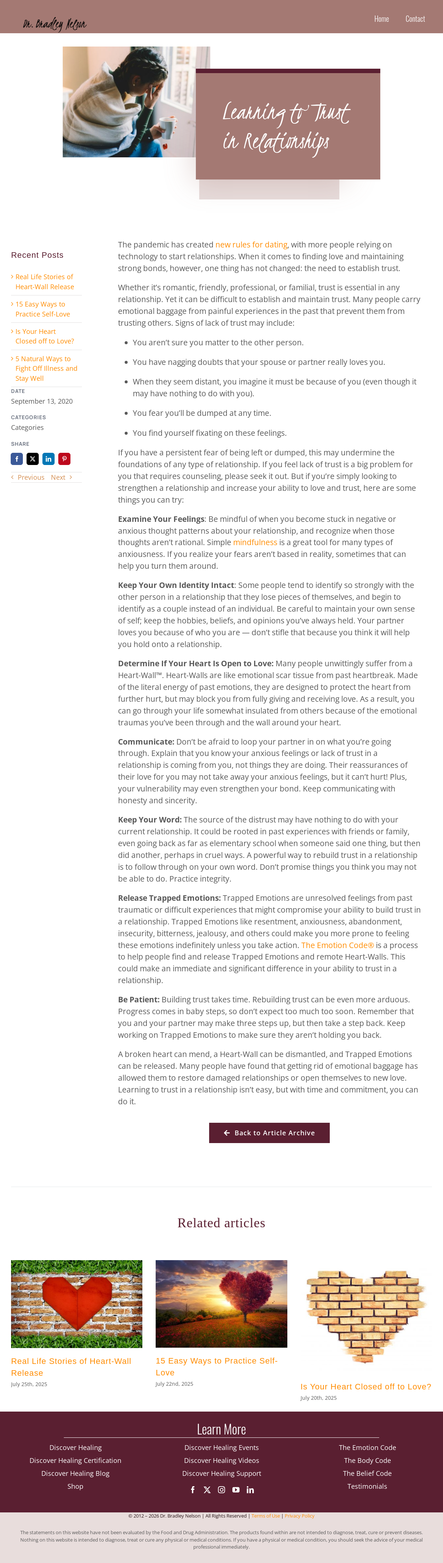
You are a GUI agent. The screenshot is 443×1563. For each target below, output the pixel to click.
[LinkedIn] (48, 459)
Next (58, 477)
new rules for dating (251, 244)
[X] (33, 459)
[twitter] (207, 1493)
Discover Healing (75, 1451)
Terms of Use (266, 1520)
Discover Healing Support (221, 1477)
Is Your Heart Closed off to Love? (366, 1386)
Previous (31, 477)
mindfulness (255, 542)
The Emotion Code (334, 945)
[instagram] (221, 1493)
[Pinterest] (64, 459)
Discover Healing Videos (221, 1464)
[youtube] (235, 1493)
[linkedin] (250, 1493)
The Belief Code (367, 1477)
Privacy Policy (300, 1520)
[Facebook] (17, 459)
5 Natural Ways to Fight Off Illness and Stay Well (46, 368)
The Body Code (367, 1464)
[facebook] (192, 1493)
